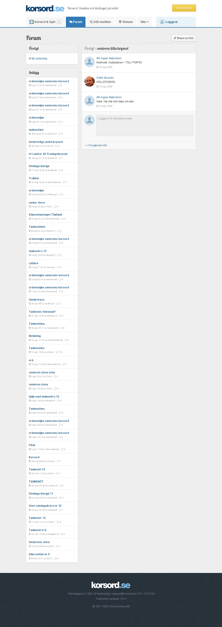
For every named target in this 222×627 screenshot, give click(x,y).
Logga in (169, 22)
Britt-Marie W (52, 218)
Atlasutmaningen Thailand (45, 214)
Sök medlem (100, 22)
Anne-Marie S (54, 364)
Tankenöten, (37, 323)
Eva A (50, 145)
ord (31, 360)
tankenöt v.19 (37, 251)
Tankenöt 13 (37, 469)
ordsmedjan (36, 117)
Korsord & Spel (45, 22)
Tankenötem (37, 226)
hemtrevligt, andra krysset (46, 142)
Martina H (52, 315)
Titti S (49, 206)
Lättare (33, 263)
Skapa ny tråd (183, 38)
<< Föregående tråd (96, 145)
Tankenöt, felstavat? (42, 311)
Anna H (51, 303)
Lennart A (53, 485)
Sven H (51, 461)
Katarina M (51, 85)
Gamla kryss (37, 299)
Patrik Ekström (105, 77)
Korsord (34, 457)
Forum (75, 22)
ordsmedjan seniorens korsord (49, 81)
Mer (144, 22)
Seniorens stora (39, 542)
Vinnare (126, 22)
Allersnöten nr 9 (39, 554)
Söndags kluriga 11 (41, 493)
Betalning (35, 336)
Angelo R (50, 255)
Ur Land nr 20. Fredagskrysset (48, 154)
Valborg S (53, 194)
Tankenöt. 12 (37, 518)
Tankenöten (36, 348)
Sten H (51, 352)
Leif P (51, 546)
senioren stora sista (42, 372)
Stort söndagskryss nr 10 (45, 505)
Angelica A (53, 534)
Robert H (52, 133)
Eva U (49, 558)
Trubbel (34, 178)
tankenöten (36, 129)
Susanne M (53, 327)
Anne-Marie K (54, 182)
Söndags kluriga (39, 166)
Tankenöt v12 (37, 530)
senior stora (37, 202)
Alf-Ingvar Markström (109, 58)
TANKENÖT (36, 481)
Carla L (51, 521)
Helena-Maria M (55, 340)
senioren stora (38, 384)
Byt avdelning (38, 58)
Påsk (32, 445)
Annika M (52, 158)
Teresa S (50, 267)
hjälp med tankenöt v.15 (44, 396)
